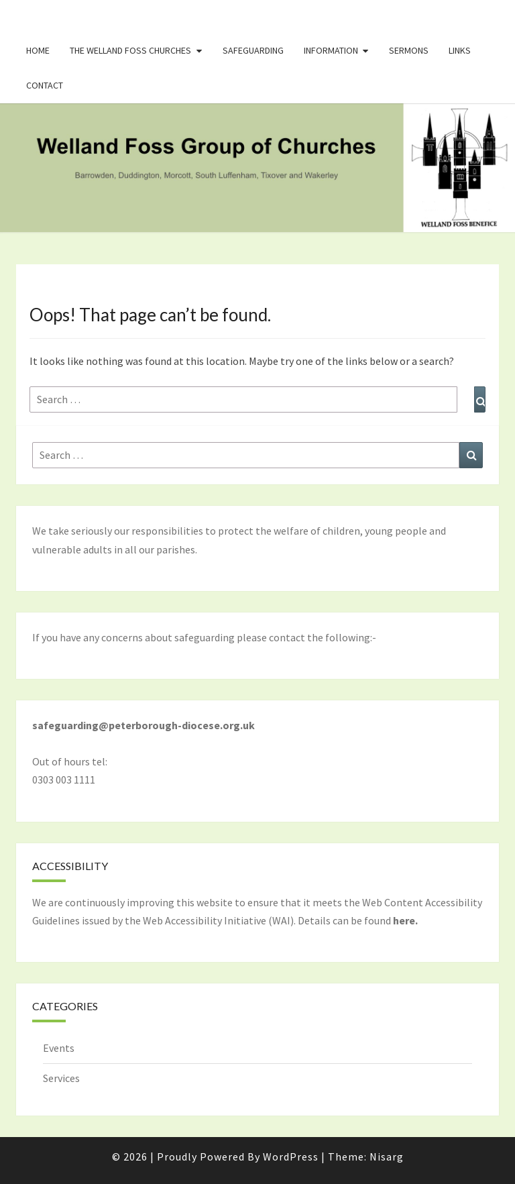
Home (38, 50)
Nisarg (386, 1156)
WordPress (291, 1156)
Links (460, 50)
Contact (44, 85)
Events (58, 1048)
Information (331, 50)
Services (61, 1078)
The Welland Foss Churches (130, 50)
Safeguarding (253, 50)
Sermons (408, 50)
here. (405, 920)
